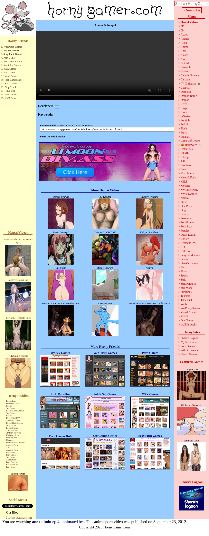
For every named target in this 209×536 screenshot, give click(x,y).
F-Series (185, 116)
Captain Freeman (190, 75)
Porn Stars (10, 467)
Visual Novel (188, 312)
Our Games (187, 320)
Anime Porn (11, 460)
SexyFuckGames (190, 255)
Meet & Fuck (188, 177)
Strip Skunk (10, 87)
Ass (183, 59)
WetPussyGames (190, 308)
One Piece (186, 206)
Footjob (185, 120)
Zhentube (10, 440)
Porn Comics (11, 462)
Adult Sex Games (12, 65)
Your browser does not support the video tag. (105, 65)
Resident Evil (188, 242)
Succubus (186, 291)
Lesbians (186, 165)
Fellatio (185, 124)
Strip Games (11, 425)
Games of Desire (190, 140)
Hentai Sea (10, 452)
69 (182, 30)
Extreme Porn (11, 438)
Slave (184, 271)
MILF (184, 181)
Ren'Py (185, 238)
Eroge (184, 108)
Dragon (185, 99)
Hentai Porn (11, 401)
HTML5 (185, 153)
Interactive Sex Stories (15, 442)
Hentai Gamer (10, 76)
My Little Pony (189, 189)
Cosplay (185, 87)
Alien (184, 42)
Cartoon (185, 79)
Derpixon (186, 91)
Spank (184, 275)
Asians (184, 55)
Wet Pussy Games (12, 46)
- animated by (58, 521)
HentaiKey (187, 148)
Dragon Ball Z (189, 95)
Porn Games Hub (13, 79)
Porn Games (9, 57)
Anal (183, 50)
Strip (183, 279)
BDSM (185, 63)
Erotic (184, 112)
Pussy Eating (188, 234)
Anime (184, 46)
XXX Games (9, 68)
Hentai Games (12, 428)
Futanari (185, 136)
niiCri (184, 202)
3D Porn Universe (13, 433)
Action (184, 34)
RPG (183, 246)
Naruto (185, 197)
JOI (183, 161)
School (185, 259)
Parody (185, 214)
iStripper (186, 157)
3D (182, 26)
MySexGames (189, 193)
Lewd (184, 169)
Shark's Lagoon (189, 263)
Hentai (9, 406)
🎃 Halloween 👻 (191, 144)
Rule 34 (185, 251)
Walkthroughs (189, 324)
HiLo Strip (10, 90)
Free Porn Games (13, 403)
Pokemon (186, 218)
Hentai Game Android (15, 411)
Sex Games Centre (12, 61)
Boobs (184, 71)
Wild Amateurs (189, 350)
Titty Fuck (186, 300)
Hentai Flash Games (14, 423)
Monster (185, 185)
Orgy (184, 210)
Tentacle (185, 296)
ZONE (184, 316)
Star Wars (186, 287)
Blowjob (185, 67)
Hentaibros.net (12, 465)
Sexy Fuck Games (12, 54)
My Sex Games (11, 50)
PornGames (187, 222)
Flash (184, 128)
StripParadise (188, 283)
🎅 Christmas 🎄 (191, 83)
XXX (8, 447)
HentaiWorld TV (13, 418)
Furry (184, 132)
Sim (183, 267)
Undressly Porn (12, 435)
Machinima (187, 173)
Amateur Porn (12, 445)
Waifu (184, 304)
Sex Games (10, 408)
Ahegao (185, 38)
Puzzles (185, 230)
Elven (184, 104)
